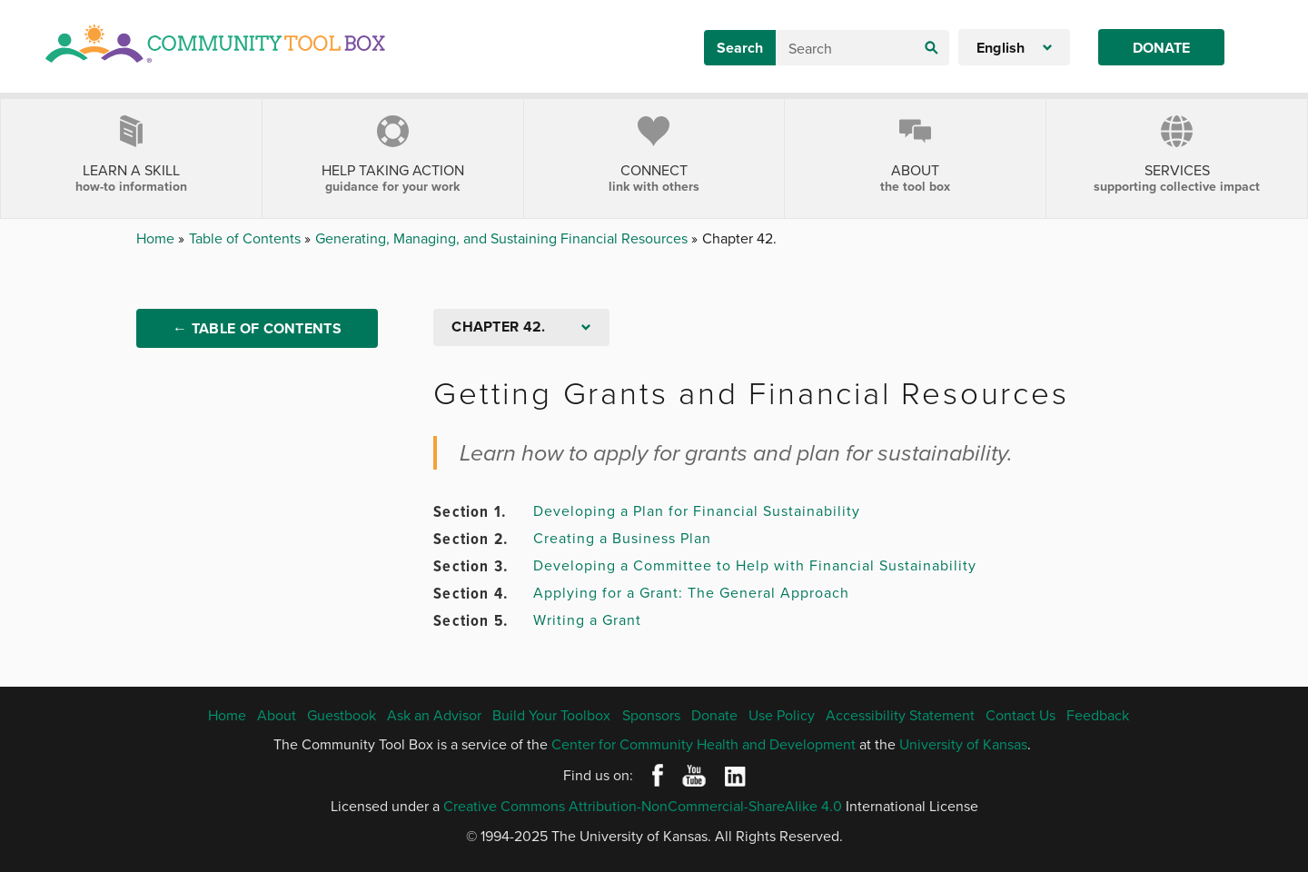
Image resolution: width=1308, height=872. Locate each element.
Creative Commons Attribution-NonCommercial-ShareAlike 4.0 (642, 806)
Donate (1161, 47)
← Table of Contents (257, 328)
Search (740, 47)
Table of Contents (246, 238)
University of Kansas (963, 744)
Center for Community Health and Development (703, 744)
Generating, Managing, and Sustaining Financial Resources (503, 238)
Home (157, 238)
